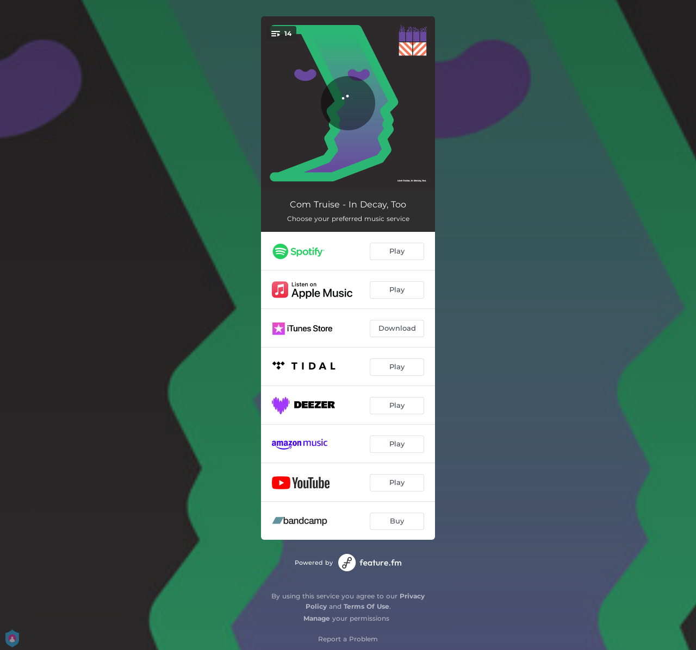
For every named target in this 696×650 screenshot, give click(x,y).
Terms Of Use (366, 606)
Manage (316, 618)
